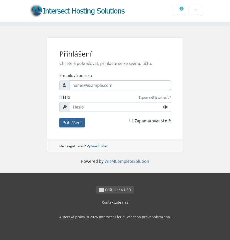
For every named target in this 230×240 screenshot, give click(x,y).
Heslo (64, 97)
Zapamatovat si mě (153, 121)
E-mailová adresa (75, 75)
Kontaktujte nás (115, 202)
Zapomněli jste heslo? (155, 97)
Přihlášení (72, 122)
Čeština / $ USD (115, 189)
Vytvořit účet (97, 146)
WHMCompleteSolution (127, 161)
